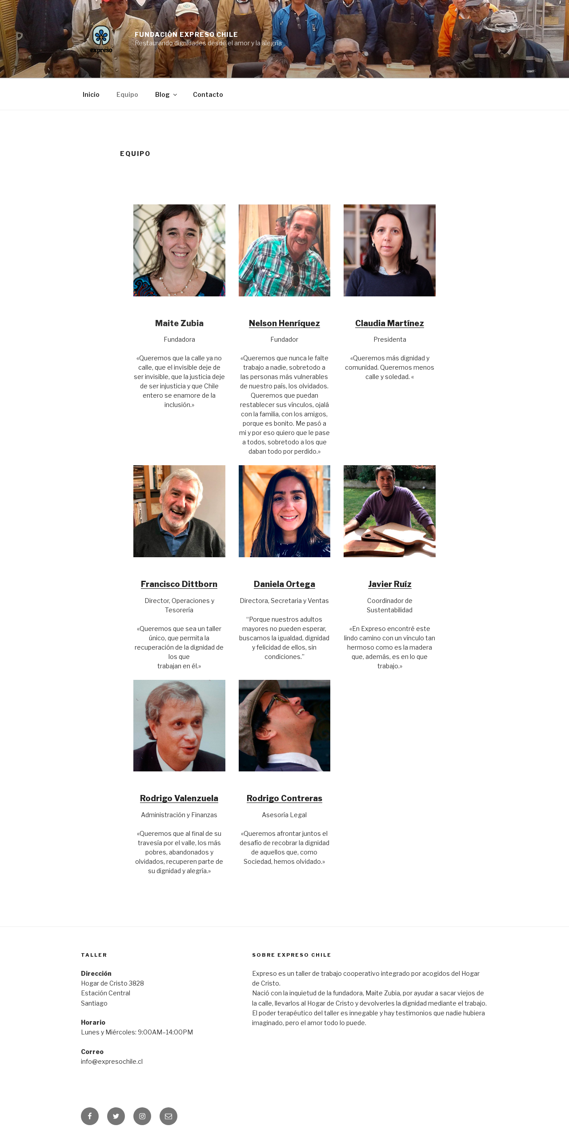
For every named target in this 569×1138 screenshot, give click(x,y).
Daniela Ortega (284, 584)
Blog (166, 94)
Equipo (127, 94)
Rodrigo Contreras (284, 798)
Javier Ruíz (390, 584)
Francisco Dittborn (179, 584)
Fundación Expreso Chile (186, 34)
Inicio (91, 94)
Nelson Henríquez (284, 323)
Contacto (208, 94)
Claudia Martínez (389, 323)
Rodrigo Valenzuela (179, 798)
